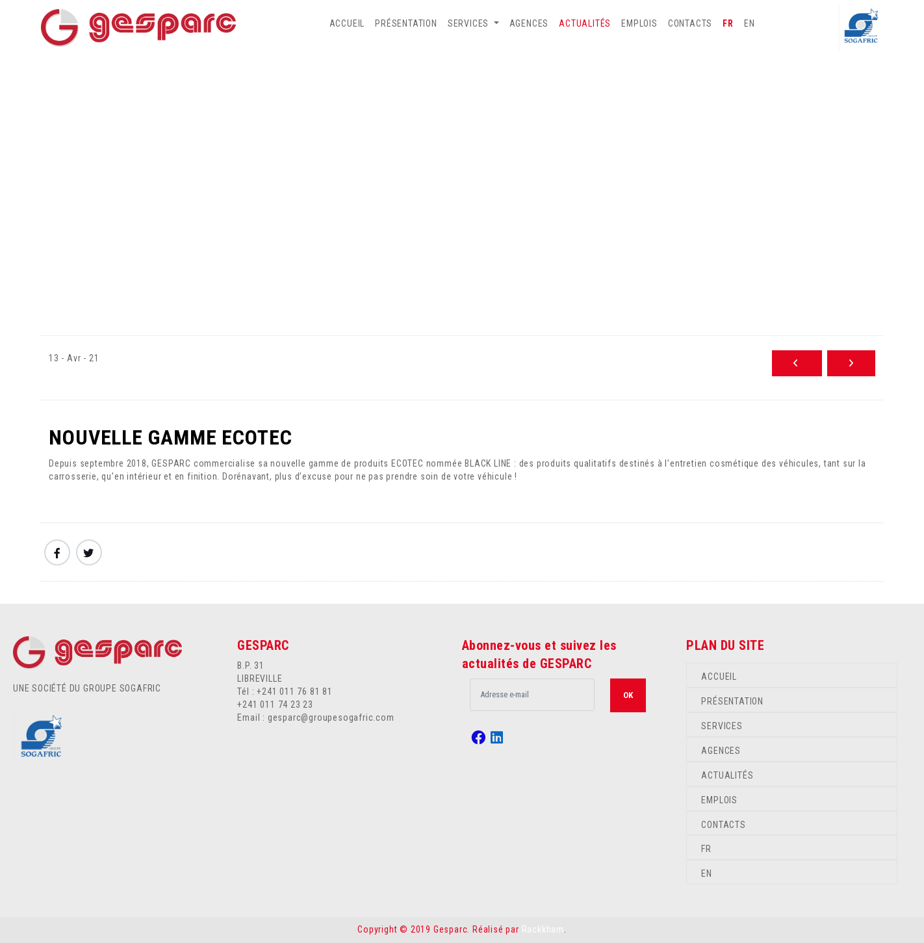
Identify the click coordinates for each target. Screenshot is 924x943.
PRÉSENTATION (406, 23)
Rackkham (543, 929)
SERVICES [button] (469, 23)
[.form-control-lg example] (532, 694)
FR (728, 23)
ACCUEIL (347, 23)
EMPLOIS (639, 23)
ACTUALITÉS (585, 23)
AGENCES (529, 23)
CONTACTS (690, 23)
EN (749, 23)
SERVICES (721, 726)
